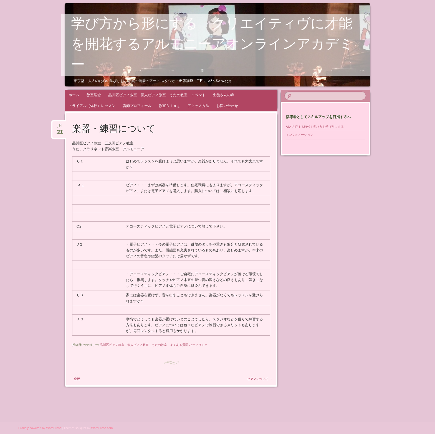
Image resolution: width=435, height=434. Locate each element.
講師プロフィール (137, 106)
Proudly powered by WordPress (39, 428)
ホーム (74, 95)
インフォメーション (299, 134)
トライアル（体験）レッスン (92, 106)
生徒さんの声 (223, 95)
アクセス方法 (198, 106)
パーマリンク (198, 344)
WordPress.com (102, 428)
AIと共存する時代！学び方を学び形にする (316, 126)
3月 (59, 127)
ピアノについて (259, 379)
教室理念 (94, 95)
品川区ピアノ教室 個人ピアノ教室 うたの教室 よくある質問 (144, 344)
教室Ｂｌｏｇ (169, 106)
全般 (75, 379)
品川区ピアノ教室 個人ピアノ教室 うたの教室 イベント (157, 95)
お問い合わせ (227, 106)
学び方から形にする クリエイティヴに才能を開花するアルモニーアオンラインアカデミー (212, 45)
